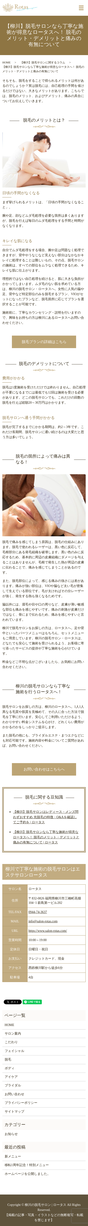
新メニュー (13, 1156)
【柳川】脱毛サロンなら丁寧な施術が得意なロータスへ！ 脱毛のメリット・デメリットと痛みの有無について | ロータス (46, 837)
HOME (6, 62)
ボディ (9, 1068)
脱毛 (8, 1059)
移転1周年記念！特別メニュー (27, 1165)
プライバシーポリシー (21, 1102)
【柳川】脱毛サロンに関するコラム (42, 62)
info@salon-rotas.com (42, 921)
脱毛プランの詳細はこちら (44, 342)
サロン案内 (13, 1033)
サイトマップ (14, 1111)
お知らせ (11, 1134)
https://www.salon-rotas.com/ (47, 931)
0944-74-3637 (37, 912)
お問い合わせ (14, 1094)
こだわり (11, 1042)
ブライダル (13, 1085)
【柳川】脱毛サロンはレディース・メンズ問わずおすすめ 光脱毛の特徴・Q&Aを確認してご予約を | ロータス (45, 817)
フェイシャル (14, 1051)
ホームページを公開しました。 (27, 1174)
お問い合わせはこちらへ (44, 769)
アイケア (11, 1077)
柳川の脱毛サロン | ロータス (45, 1205)
